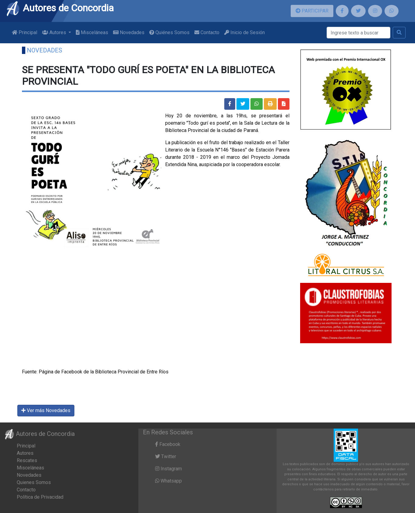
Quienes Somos (34, 482)
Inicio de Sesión (244, 32)
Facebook (167, 444)
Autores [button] (54, 32)
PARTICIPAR (312, 11)
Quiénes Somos (169, 32)
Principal (24, 32)
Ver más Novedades (45, 410)
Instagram (168, 469)
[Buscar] (358, 32)
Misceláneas (92, 32)
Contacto (206, 32)
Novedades (128, 32)
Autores (25, 453)
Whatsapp (168, 481)
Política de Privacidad (40, 497)
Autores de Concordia (60, 8)
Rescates (27, 460)
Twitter (165, 456)
